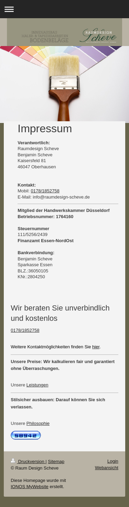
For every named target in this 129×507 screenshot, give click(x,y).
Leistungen (37, 384)
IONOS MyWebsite (30, 486)
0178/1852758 (45, 190)
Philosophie (38, 423)
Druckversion (28, 461)
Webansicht (106, 467)
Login (112, 461)
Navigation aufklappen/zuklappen (64, 9)
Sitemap (56, 461)
